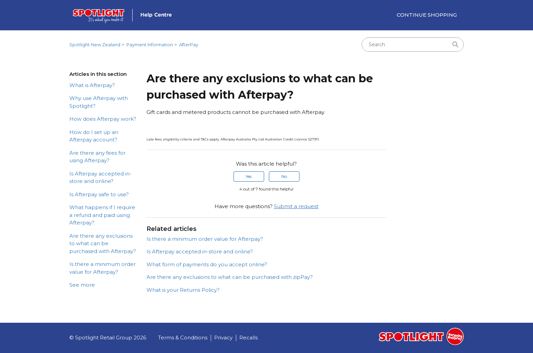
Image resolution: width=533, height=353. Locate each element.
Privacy (223, 337)
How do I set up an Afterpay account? (93, 136)
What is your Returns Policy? (183, 290)
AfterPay (188, 44)
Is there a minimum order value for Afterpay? (102, 268)
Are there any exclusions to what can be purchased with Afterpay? (102, 243)
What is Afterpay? (92, 85)
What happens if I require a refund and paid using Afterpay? (102, 215)
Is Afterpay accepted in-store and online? (100, 177)
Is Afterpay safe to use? (99, 194)
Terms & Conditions (182, 337)
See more (82, 285)
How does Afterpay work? (102, 119)
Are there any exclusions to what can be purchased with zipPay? (230, 277)
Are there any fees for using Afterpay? (97, 157)
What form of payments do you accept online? (207, 264)
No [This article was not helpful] (284, 176)
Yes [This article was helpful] (249, 176)
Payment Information (149, 44)
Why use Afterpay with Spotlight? (98, 102)
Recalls (248, 337)
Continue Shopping (427, 15)
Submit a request (296, 206)
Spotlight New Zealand (94, 44)
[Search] (412, 44)
